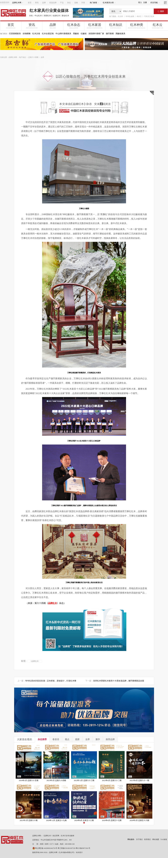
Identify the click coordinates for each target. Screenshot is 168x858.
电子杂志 (22, 57)
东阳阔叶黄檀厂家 (96, 34)
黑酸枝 (76, 34)
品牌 (44, 3)
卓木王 (139, 16)
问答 (83, 3)
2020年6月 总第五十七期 (111, 820)
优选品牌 (53, 3)
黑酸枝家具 (120, 34)
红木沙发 (36, 34)
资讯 (37, 3)
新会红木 (65, 16)
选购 (76, 3)
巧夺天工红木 (149, 16)
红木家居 (94, 26)
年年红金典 (130, 16)
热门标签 (94, 3)
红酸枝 (84, 34)
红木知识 (115, 26)
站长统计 (79, 852)
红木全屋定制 (48, 34)
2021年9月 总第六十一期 (139, 780)
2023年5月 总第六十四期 (56, 780)
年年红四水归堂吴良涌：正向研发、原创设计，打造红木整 (50, 681)
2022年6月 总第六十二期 (111, 780)
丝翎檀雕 (26, 34)
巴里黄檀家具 (15, 34)
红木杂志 (73, 26)
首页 (29, 3)
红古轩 (120, 16)
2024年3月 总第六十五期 (28, 780)
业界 (42, 57)
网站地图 (155, 839)
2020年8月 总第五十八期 (84, 820)
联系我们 (147, 839)
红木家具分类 (109, 3)
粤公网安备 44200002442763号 (44, 848)
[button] (84, 822)
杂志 (69, 3)
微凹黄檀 (110, 34)
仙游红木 (56, 16)
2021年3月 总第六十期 (28, 820)
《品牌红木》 (35, 661)
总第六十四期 (33, 57)
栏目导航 (155, 3)
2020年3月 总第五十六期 (139, 820)
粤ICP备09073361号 (83, 848)
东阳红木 (47, 16)
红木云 (157, 26)
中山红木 (38, 16)
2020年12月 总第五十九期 (56, 820)
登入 (140, 2)
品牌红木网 (17, 3)
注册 (145, 2)
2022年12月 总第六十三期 (84, 780)
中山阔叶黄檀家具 (63, 34)
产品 (62, 3)
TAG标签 (163, 839)
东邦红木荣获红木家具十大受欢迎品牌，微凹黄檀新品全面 (118, 681)
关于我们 (139, 839)
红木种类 (136, 26)
